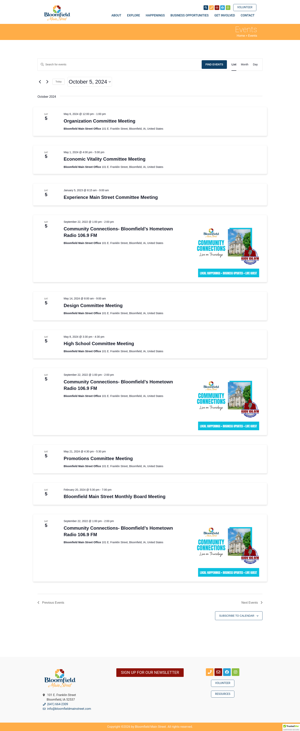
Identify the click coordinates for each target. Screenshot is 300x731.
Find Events (214, 64)
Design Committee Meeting (93, 305)
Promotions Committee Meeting (98, 458)
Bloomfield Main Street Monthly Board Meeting (114, 496)
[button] (291, 727)
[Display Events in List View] (234, 65)
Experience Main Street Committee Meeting (111, 197)
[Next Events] (47, 82)
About (117, 15)
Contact (247, 15)
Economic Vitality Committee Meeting (105, 159)
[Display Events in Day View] (255, 65)
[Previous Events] (40, 82)
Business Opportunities (190, 15)
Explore (134, 15)
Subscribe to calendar (236, 615)
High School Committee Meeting (99, 343)
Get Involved (225, 15)
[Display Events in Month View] (244, 65)
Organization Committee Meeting (99, 121)
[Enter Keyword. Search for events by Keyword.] (120, 65)
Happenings (156, 15)
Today (58, 81)
